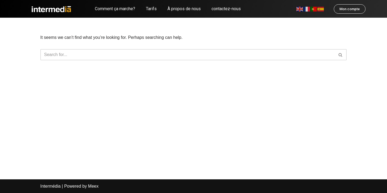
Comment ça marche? (115, 8)
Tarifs (151, 8)
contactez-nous (226, 8)
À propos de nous (184, 8)
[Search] (187, 54)
